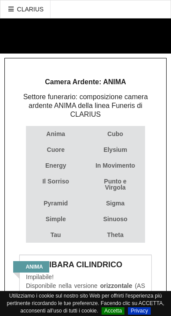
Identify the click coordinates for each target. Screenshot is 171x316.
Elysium (115, 149)
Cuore (56, 149)
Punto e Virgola (115, 184)
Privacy (139, 311)
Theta (115, 234)
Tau (56, 234)
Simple (56, 219)
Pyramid (56, 203)
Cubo (115, 133)
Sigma (115, 203)
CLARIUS (25, 9)
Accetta (113, 311)
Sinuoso (115, 219)
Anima (55, 133)
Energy (55, 165)
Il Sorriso (55, 181)
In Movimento (115, 165)
